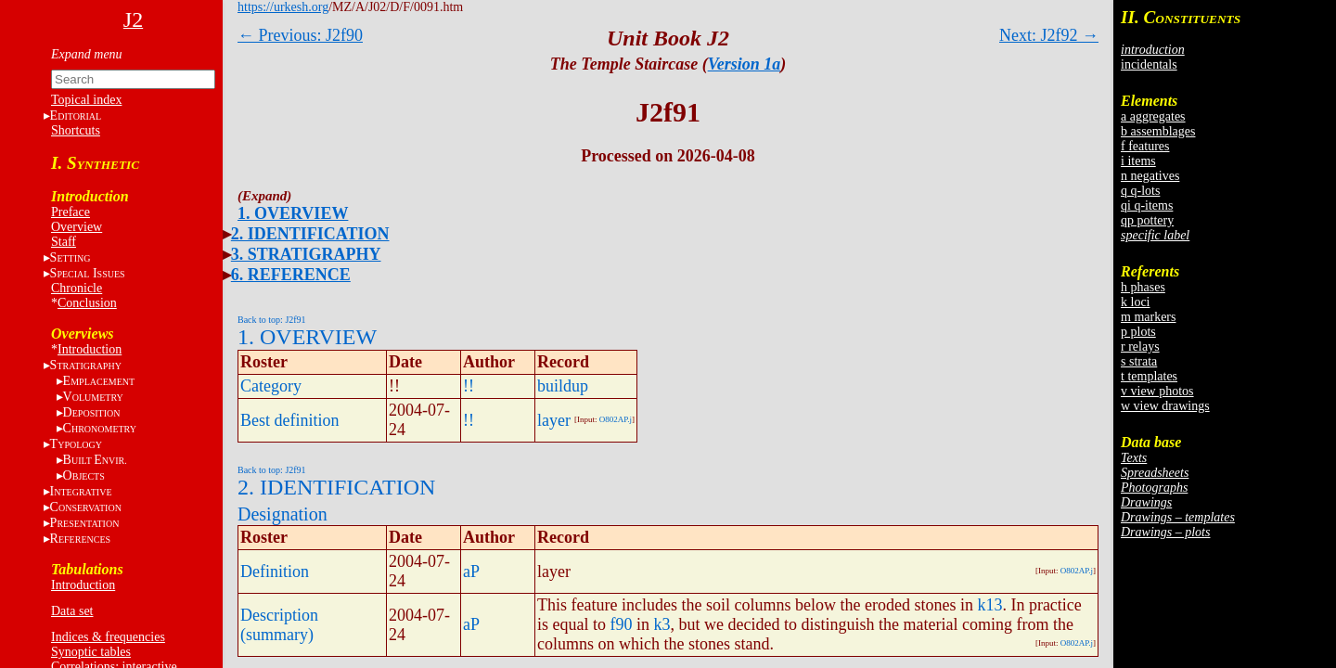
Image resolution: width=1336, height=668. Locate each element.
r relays (1140, 346)
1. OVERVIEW (293, 213)
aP (471, 571)
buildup (562, 386)
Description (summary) (279, 625)
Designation (283, 514)
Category (271, 386)
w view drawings (1165, 406)
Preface (70, 212)
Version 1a (744, 64)
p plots (1138, 332)
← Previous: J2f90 (300, 35)
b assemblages (1158, 131)
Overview (76, 227)
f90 (621, 624)
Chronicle (76, 288)
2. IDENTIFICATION (310, 234)
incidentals (1149, 64)
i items (1138, 161)
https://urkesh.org (283, 7)
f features (1145, 146)
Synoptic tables (91, 652)
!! (468, 386)
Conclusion (87, 303)
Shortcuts (75, 130)
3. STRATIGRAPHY (306, 254)
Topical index (86, 100)
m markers (1148, 317)
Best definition (290, 420)
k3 (662, 624)
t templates (1149, 376)
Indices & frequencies (108, 637)
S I (87, 273)
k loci (1135, 302)
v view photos (1157, 391)
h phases (1143, 287)
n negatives (1150, 176)
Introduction (90, 349)
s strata (1139, 361)
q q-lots (1140, 191)
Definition (274, 571)
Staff (63, 242)
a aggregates (1153, 116)
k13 (989, 605)
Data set (72, 611)
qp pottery (1147, 220)
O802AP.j (615, 419)
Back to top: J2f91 (272, 320)
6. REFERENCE (291, 274)
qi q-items (1147, 205)
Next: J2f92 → (1048, 35)
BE (95, 460)
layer (554, 420)
